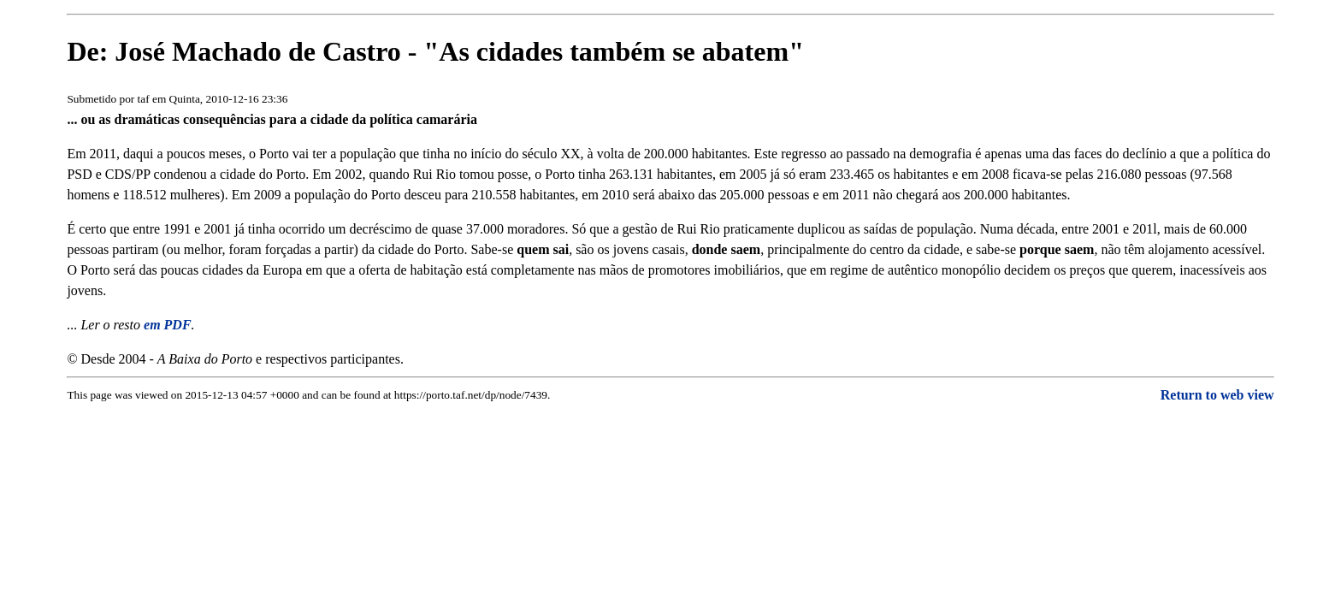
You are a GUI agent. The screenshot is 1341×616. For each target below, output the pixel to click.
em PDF (168, 324)
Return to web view (1217, 395)
